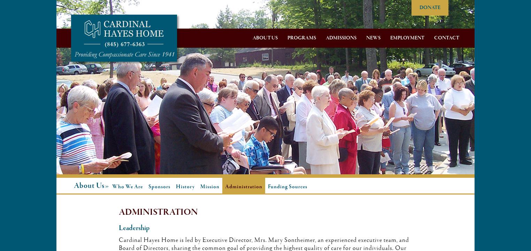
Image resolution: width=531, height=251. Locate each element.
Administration (243, 186)
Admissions (341, 38)
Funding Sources (287, 186)
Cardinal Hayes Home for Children (124, 38)
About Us (265, 38)
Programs (301, 38)
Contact (446, 38)
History (185, 186)
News (373, 38)
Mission (210, 186)
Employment (407, 38)
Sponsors (159, 186)
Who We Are (127, 186)
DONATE (430, 7)
